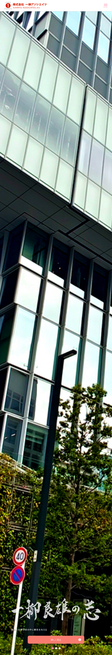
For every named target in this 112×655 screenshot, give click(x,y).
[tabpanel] (56, 333)
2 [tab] (56, 648)
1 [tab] (52, 648)
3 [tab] (60, 648)
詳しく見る (66, 639)
